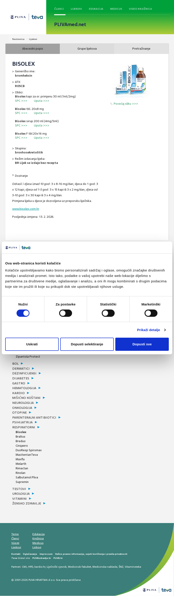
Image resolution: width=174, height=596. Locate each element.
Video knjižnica (140, 8)
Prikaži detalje (148, 330)
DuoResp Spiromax (29, 450)
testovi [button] (19, 489)
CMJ (24, 567)
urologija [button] (21, 494)
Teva (14, 558)
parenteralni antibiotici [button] (34, 418)
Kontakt (15, 554)
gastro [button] (18, 383)
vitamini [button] (19, 499)
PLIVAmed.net (70, 24)
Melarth (21, 464)
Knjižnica (38, 538)
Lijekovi (76, 8)
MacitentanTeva (27, 455)
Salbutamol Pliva (27, 477)
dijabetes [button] (20, 378)
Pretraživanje (141, 49)
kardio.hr (39, 567)
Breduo (21, 441)
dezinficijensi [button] (24, 373)
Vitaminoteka (133, 567)
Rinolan (20, 473)
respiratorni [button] (23, 427)
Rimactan (22, 468)
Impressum (46, 554)
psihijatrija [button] (22, 422)
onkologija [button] (22, 408)
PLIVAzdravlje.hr (41, 558)
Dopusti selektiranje (87, 344)
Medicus (116, 8)
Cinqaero (22, 446)
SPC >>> (21, 101)
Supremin (22, 482)
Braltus (20, 437)
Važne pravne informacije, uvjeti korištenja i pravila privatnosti (91, 554)
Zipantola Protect (28, 357)
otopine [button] (19, 413)
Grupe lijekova (87, 49)
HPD (30, 567)
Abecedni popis (32, 49)
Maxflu (20, 459)
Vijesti (15, 543)
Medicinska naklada (104, 567)
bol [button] (15, 364)
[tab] (49, 363)
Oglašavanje (30, 554)
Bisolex (21, 432)
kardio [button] (18, 393)
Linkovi (36, 547)
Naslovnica (18, 39)
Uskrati (32, 344)
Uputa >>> (41, 101)
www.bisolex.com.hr (25, 209)
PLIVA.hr (58, 558)
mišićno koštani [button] (26, 398)
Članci (59, 8)
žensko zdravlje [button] (26, 504)
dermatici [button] (21, 369)
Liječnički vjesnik (57, 567)
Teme (15, 534)
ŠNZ (121, 567)
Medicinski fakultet (79, 567)
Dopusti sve (142, 344)
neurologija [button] (23, 403)
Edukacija (96, 8)
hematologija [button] (24, 388)
